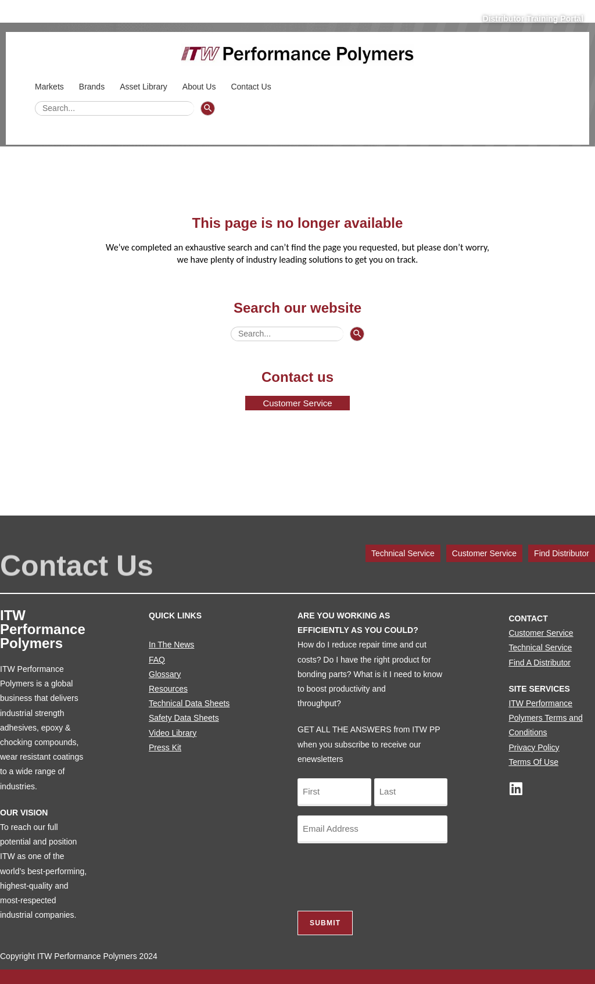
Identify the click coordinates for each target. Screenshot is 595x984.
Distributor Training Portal (533, 18)
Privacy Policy (533, 747)
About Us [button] (201, 86)
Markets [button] (51, 86)
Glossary (165, 674)
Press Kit (165, 747)
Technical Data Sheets (189, 703)
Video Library (172, 733)
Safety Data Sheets (184, 717)
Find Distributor (561, 553)
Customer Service (484, 553)
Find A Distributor (539, 662)
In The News (171, 644)
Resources (168, 688)
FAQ (157, 659)
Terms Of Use (533, 762)
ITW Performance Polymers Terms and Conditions (545, 718)
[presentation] (386, 875)
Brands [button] (93, 86)
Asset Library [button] (145, 86)
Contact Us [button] (252, 86)
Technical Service (403, 553)
